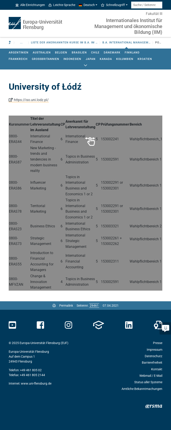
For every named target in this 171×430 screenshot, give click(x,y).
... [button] (21, 42)
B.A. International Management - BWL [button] (126, 42)
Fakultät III (154, 14)
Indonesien (72, 59)
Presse (157, 343)
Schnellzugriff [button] (113, 5)
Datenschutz (153, 356)
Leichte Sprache (62, 5)
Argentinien (18, 52)
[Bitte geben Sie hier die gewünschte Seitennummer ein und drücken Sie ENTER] (94, 305)
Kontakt (156, 369)
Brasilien (79, 52)
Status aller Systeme (148, 382)
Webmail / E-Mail (150, 375)
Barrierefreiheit (152, 362)
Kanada (106, 59)
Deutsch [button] (87, 5)
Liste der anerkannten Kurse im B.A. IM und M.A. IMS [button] (64, 42)
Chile (95, 52)
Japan (91, 59)
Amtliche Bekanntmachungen (142, 389)
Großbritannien (45, 59)
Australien (42, 52)
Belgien (61, 52)
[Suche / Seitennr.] (146, 5)
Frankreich (18, 59)
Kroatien (145, 59)
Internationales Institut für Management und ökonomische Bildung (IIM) (128, 26)
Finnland (132, 52)
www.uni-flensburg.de (36, 383)
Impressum (154, 349)
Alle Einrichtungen (30, 5)
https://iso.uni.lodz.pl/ (31, 100)
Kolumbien (124, 59)
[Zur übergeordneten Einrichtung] (10, 42)
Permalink (66, 305)
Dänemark (112, 52)
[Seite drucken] (54, 305)
